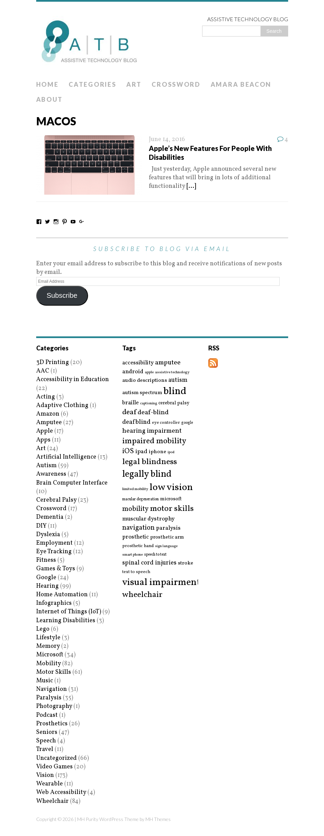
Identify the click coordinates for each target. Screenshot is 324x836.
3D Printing (52, 362)
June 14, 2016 (167, 139)
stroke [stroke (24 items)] (185, 563)
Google (46, 577)
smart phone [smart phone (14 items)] (132, 554)
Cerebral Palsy (56, 500)
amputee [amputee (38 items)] (168, 362)
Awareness (51, 474)
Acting (45, 397)
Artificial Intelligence (66, 457)
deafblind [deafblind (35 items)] (136, 422)
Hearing (47, 586)
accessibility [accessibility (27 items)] (138, 363)
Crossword (176, 84)
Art (133, 84)
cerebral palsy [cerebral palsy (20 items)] (173, 403)
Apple (44, 431)
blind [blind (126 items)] (175, 392)
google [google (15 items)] (187, 423)
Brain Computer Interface (72, 483)
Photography (54, 706)
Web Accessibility (61, 792)
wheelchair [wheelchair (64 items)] (142, 594)
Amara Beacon (241, 84)
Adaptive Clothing (62, 405)
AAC (42, 371)
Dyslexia (48, 534)
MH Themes (158, 819)
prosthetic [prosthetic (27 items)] (135, 537)
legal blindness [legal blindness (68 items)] (149, 462)
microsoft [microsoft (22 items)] (171, 499)
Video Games (54, 767)
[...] (191, 186)
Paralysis (48, 698)
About (49, 99)
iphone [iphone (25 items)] (157, 452)
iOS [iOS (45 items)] (128, 451)
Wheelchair (52, 801)
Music (44, 681)
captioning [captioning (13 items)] (148, 403)
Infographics (54, 603)
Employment (54, 543)
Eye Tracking (54, 551)
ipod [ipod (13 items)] (171, 452)
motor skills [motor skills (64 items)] (172, 508)
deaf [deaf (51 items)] (129, 412)
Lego (43, 629)
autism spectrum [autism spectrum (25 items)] (142, 392)
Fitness (46, 560)
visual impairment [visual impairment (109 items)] (161, 582)
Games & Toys (55, 569)
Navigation (51, 689)
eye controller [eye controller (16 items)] (166, 423)
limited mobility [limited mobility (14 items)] (135, 489)
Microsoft (49, 655)
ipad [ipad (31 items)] (141, 452)
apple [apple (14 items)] (149, 372)
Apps (43, 440)
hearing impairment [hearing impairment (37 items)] (152, 431)
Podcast (47, 715)
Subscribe (61, 295)
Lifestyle (48, 637)
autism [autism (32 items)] (177, 380)
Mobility (48, 663)
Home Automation (62, 594)
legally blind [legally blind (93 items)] (146, 474)
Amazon (47, 414)
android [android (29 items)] (132, 372)
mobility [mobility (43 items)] (135, 509)
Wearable (49, 784)
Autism (46, 465)
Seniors (46, 732)
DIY (41, 526)
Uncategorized (56, 758)
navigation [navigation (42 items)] (138, 528)
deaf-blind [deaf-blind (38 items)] (153, 412)
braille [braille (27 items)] (130, 403)
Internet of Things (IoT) (68, 612)
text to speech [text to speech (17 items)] (136, 572)
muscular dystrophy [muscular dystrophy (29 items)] (148, 519)
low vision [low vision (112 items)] (171, 487)
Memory (48, 646)
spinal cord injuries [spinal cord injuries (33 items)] (149, 563)
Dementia (50, 517)
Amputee (49, 422)
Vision (45, 775)
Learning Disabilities (65, 620)
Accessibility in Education (72, 379)
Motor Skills (53, 672)
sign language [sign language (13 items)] (166, 546)
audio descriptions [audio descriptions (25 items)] (144, 380)
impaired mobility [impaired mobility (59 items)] (154, 441)
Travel (44, 749)
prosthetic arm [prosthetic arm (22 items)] (167, 537)
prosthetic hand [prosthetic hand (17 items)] (138, 546)
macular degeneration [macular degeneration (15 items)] (140, 499)
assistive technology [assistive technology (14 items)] (172, 372)
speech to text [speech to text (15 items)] (155, 554)
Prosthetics (52, 724)
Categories (92, 84)
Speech (46, 741)
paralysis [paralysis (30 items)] (168, 528)
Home (47, 84)
